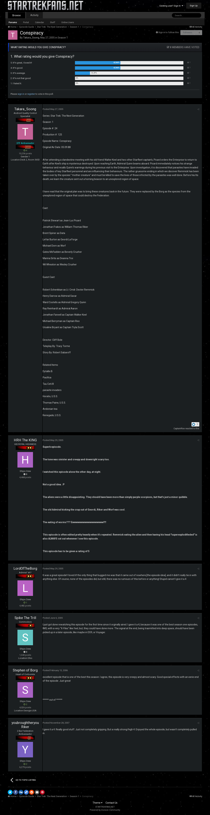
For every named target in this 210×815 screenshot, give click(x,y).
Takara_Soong (31, 37)
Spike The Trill (25, 618)
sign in (21, 94)
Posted (53, 109)
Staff (52, 22)
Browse (16, 15)
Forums (13, 22)
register (31, 94)
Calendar (39, 22)
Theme (97, 802)
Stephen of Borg (25, 670)
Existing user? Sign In (171, 5)
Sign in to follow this (168, 32)
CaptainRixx (179, 428)
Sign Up (194, 5)
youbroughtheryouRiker (25, 725)
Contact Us (111, 802)
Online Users (67, 22)
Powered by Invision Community (105, 810)
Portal (26, 22)
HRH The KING (25, 440)
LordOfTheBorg (25, 568)
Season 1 (63, 37)
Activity (34, 15)
